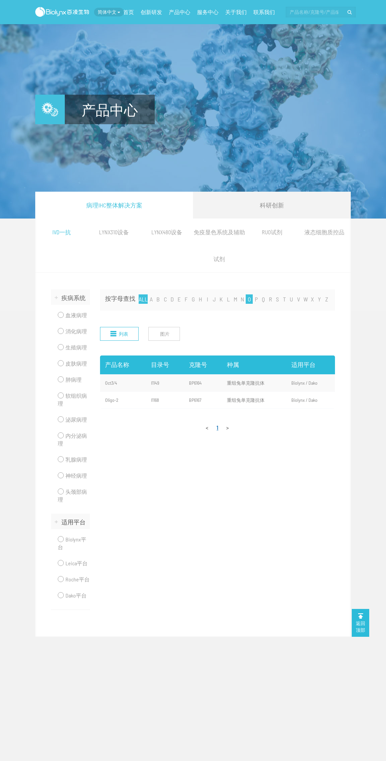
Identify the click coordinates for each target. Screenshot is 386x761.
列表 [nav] (119, 334)
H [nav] (200, 299)
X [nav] (312, 299)
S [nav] (277, 299)
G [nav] (193, 299)
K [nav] (221, 299)
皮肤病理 (72, 363)
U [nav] (291, 299)
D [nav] (172, 299)
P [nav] (256, 299)
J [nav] (214, 299)
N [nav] (242, 299)
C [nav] (165, 299)
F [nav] (186, 299)
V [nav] (298, 299)
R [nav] (270, 299)
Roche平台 (74, 579)
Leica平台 (73, 563)
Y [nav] (319, 299)
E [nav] (179, 299)
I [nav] (207, 299)
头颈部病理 (72, 495)
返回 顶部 (360, 622)
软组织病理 (72, 399)
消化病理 (72, 331)
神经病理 (72, 475)
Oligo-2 (111, 400)
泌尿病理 (72, 419)
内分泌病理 (72, 439)
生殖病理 (72, 347)
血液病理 (72, 315)
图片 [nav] (165, 334)
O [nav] (249, 299)
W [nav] (305, 299)
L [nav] (228, 299)
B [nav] (158, 299)
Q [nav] (263, 299)
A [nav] (151, 299)
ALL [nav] (143, 299)
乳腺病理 (72, 459)
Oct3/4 (111, 383)
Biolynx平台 (72, 543)
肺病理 (70, 379)
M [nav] (235, 299)
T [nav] (284, 299)
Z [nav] (326, 299)
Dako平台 (72, 595)
